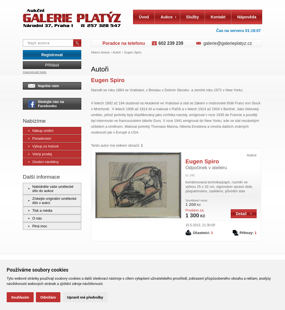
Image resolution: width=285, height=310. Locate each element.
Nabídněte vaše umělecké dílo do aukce (50, 188)
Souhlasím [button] (20, 297)
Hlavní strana (100, 52)
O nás (35, 218)
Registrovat (52, 55)
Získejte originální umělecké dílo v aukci (52, 200)
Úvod (144, 17)
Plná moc (37, 226)
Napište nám (43, 85)
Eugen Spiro (132, 52)
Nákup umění (40, 130)
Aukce (168, 17)
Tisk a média (40, 210)
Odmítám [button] (48, 297)
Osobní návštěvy (43, 161)
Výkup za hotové (43, 146)
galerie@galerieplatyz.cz (227, 43)
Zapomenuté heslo (34, 72)
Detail (244, 214)
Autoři (117, 52)
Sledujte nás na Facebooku (46, 103)
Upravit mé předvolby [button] (85, 297)
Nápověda (246, 17)
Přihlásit (52, 65)
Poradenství (39, 138)
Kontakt (218, 17)
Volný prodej (40, 154)
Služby (192, 17)
